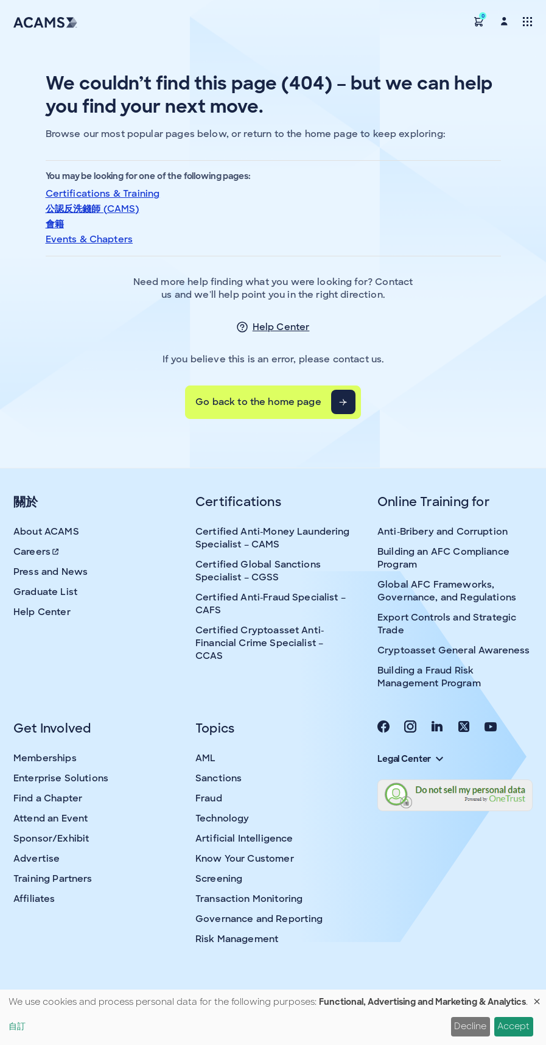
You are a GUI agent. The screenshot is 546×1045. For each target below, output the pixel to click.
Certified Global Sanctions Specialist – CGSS (258, 570)
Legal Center (410, 758)
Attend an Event (50, 818)
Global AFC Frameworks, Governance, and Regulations (446, 591)
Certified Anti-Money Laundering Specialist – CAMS (272, 538)
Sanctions (218, 778)
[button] (479, 21)
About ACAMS (46, 532)
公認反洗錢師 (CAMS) (92, 209)
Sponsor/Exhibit (51, 838)
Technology (222, 818)
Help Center (281, 327)
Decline (470, 1026)
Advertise (36, 859)
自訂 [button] (17, 1026)
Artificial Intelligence (244, 838)
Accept (513, 1026)
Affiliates (34, 899)
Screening (218, 879)
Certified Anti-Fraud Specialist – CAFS (270, 603)
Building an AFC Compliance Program (443, 558)
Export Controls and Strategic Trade (446, 623)
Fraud (208, 798)
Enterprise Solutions (60, 778)
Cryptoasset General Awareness (453, 650)
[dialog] (273, 1017)
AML (205, 758)
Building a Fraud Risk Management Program (429, 676)
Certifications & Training (103, 194)
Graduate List (45, 592)
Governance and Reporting (259, 919)
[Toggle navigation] (527, 21)
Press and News (50, 572)
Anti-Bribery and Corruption (442, 532)
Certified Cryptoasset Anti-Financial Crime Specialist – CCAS (259, 643)
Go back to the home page (258, 402)
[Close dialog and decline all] (537, 997)
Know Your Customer (244, 859)
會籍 (55, 224)
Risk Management (236, 939)
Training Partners (53, 879)
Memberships (45, 758)
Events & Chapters (89, 239)
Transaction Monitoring (249, 899)
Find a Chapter (47, 798)
